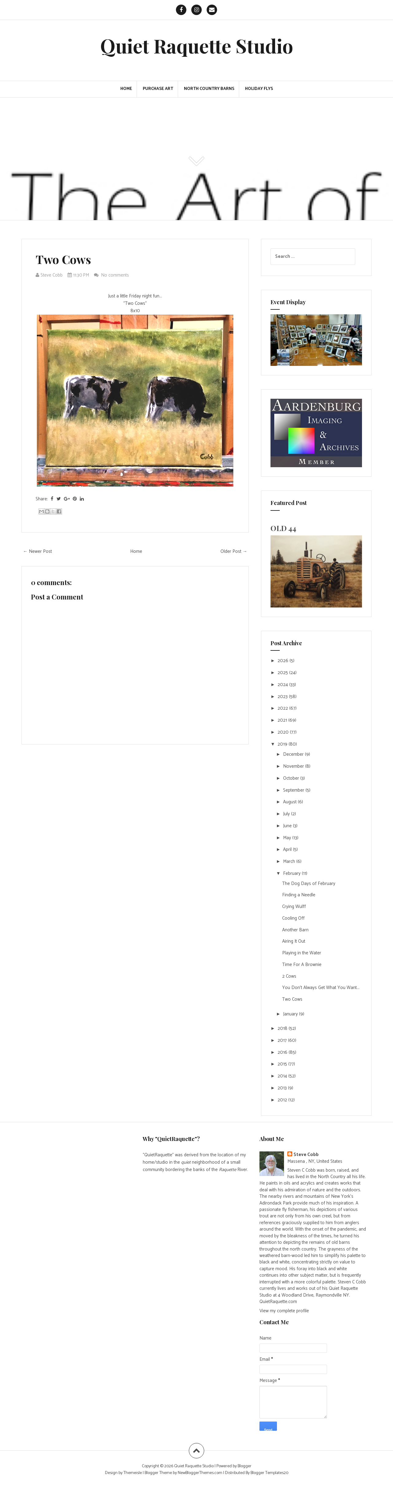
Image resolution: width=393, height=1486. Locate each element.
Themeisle (132, 1472)
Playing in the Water (301, 953)
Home (126, 89)
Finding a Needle (298, 895)
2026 (284, 661)
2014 (283, 1076)
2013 (283, 1088)
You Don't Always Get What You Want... (321, 987)
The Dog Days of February (308, 883)
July (287, 814)
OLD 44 (283, 528)
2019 (283, 744)
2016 (283, 1052)
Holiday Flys (259, 89)
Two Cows (63, 259)
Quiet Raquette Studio (196, 45)
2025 (283, 673)
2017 (283, 1040)
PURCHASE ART (158, 89)
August (290, 802)
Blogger (244, 1466)
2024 (283, 685)
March (289, 861)
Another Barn (295, 930)
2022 (283, 708)
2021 (283, 720)
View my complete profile (284, 1311)
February (292, 873)
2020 (284, 732)
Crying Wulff (294, 906)
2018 (283, 1028)
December (294, 754)
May (287, 838)
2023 (283, 696)
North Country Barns (209, 89)
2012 (283, 1100)
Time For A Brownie (301, 964)
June (288, 826)
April (288, 849)
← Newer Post (37, 551)
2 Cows (289, 976)
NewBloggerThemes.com (200, 1472)
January (291, 1014)
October (291, 778)
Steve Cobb (306, 1154)
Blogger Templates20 (269, 1472)
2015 (283, 1064)
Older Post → (233, 551)
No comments (115, 275)
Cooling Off (293, 918)
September (294, 790)
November (294, 766)
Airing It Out (293, 941)
